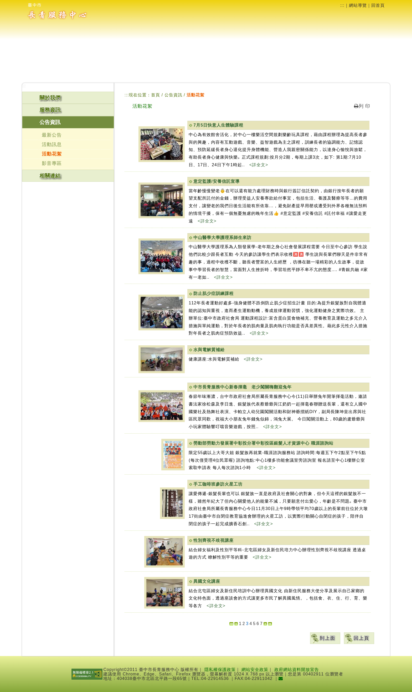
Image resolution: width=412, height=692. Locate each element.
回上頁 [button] (361, 638)
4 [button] (251, 623)
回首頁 (378, 5)
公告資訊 (174, 95)
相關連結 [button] (49, 176)
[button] (231, 623)
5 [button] (254, 623)
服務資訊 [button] (49, 110)
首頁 (155, 95)
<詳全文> (258, 165)
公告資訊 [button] (49, 122)
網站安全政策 (254, 669)
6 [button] (257, 623)
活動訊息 (52, 144)
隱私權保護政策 (220, 669)
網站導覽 (358, 5)
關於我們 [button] (49, 98)
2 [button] (244, 623)
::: (342, 5)
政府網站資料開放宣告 (296, 669)
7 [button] (261, 623)
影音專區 (52, 163)
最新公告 (52, 135)
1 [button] (240, 623)
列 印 (362, 106)
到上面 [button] (327, 638)
